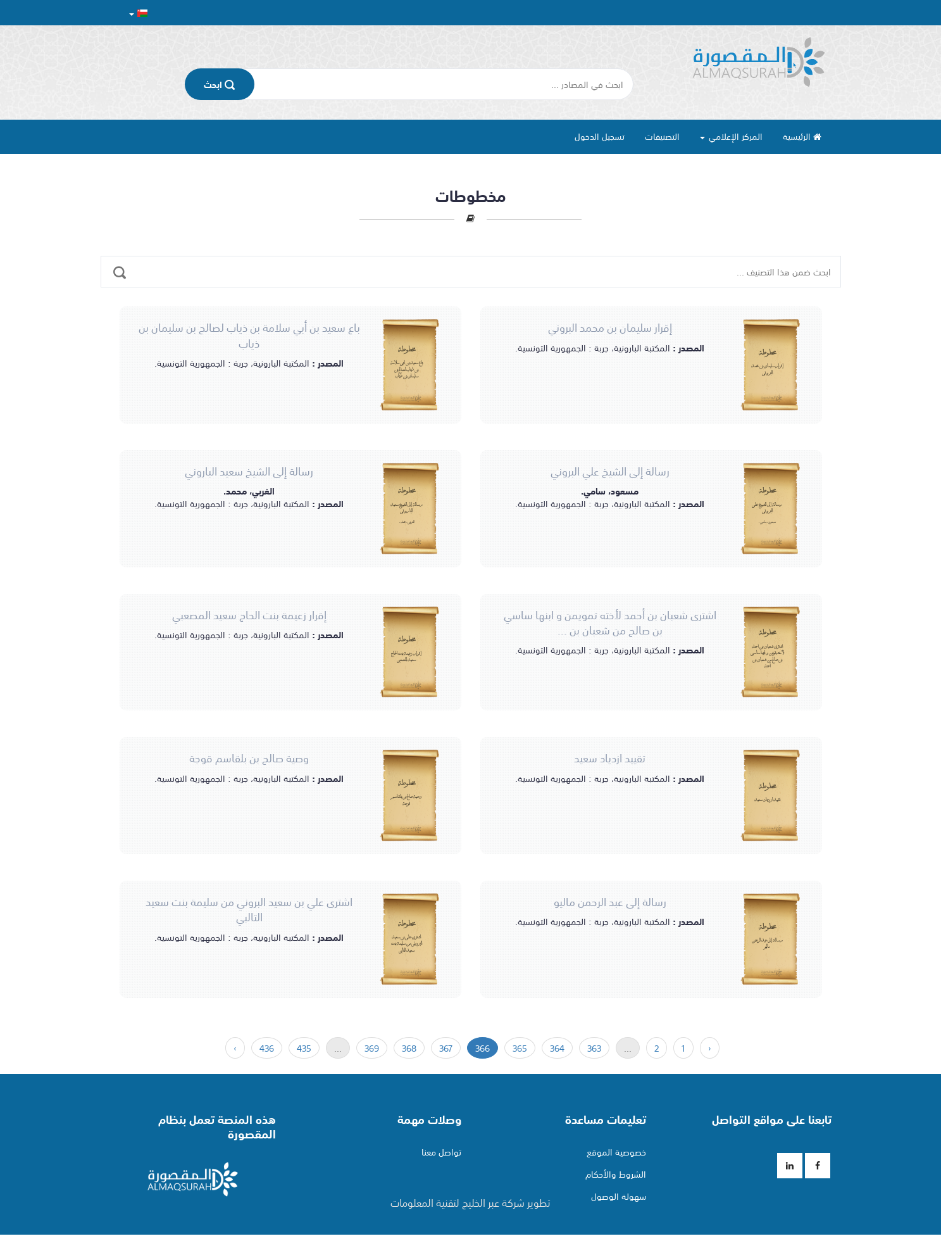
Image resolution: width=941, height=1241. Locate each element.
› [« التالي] (235, 1048)
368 (409, 1048)
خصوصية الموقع (616, 1151)
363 (594, 1048)
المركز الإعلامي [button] (731, 136)
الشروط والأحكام (615, 1174)
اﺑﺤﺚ (219, 84)
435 (304, 1048)
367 (445, 1048)
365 (520, 1048)
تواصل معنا (441, 1151)
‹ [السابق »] (709, 1048)
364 (557, 1048)
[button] (138, 13)
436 (266, 1048)
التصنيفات (662, 136)
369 (372, 1048)
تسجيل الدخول (600, 136)
